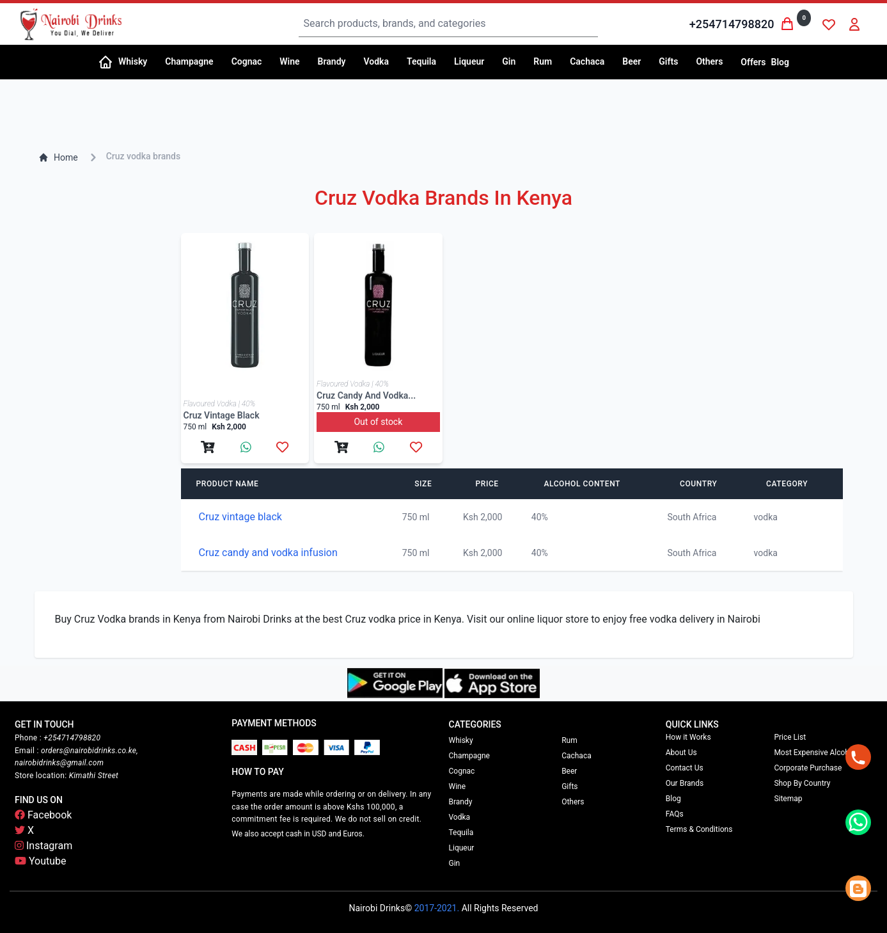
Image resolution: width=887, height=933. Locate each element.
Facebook (43, 815)
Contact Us (684, 767)
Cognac (462, 771)
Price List (790, 737)
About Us (681, 752)
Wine (457, 786)
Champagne (469, 755)
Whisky (461, 740)
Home (58, 157)
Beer (569, 771)
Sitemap (788, 798)
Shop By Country (802, 783)
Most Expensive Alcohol (814, 752)
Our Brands (684, 783)
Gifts (569, 786)
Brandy (461, 801)
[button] (136, 62)
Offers (753, 62)
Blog (780, 62)
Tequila (461, 832)
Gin (454, 863)
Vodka (460, 817)
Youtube (41, 861)
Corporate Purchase (808, 767)
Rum (569, 740)
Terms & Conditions (699, 829)
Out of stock (378, 422)
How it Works (688, 737)
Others (572, 801)
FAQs (675, 813)
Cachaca (576, 755)
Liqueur (462, 847)
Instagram (43, 846)
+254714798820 (731, 24)
